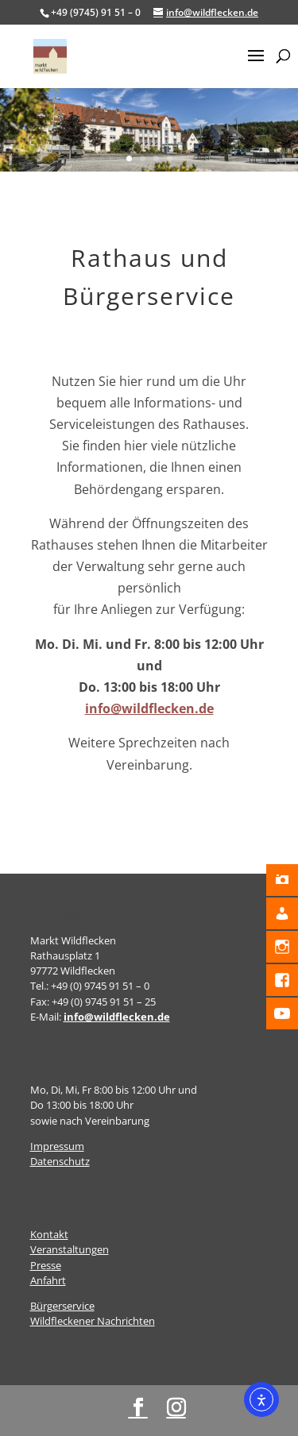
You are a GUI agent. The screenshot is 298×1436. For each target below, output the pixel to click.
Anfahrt (48, 1280)
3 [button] (156, 158)
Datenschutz (60, 1161)
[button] (256, 66)
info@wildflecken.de (149, 708)
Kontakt (49, 1234)
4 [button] (169, 158)
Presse (45, 1265)
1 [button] (129, 158)
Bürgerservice (62, 1306)
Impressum (57, 1146)
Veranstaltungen (69, 1249)
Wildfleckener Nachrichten (92, 1321)
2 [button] (142, 158)
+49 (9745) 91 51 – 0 (96, 12)
